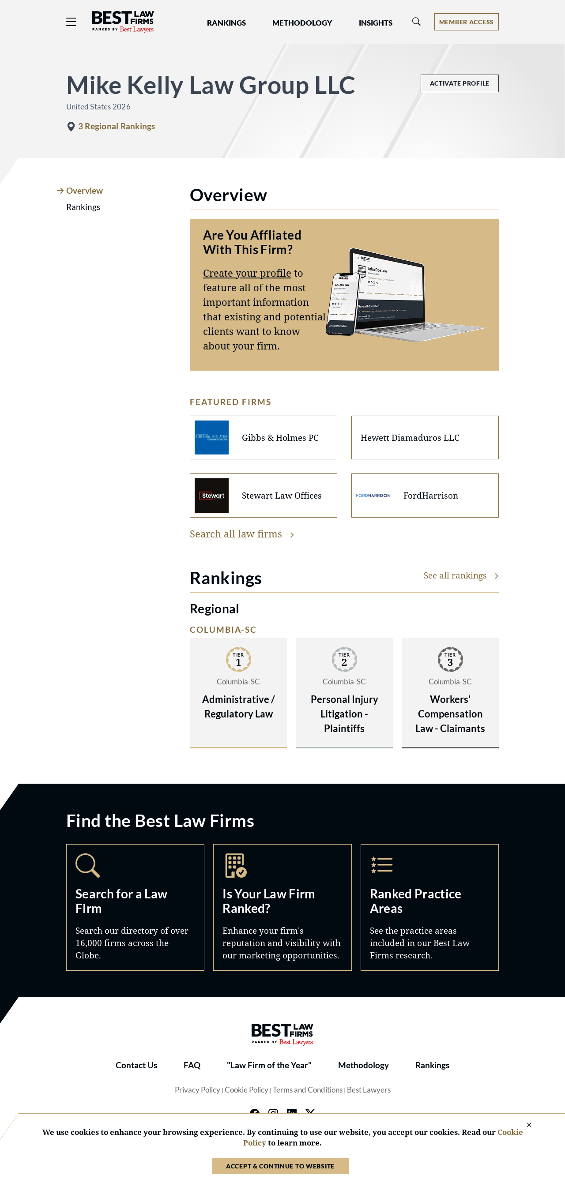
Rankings (432, 1065)
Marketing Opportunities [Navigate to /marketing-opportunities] (282, 907)
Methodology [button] (302, 23)
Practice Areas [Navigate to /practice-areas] (429, 907)
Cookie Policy (246, 1089)
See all (461, 575)
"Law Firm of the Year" (269, 1065)
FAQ (192, 1065)
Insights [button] (375, 23)
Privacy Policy (197, 1089)
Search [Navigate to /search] (135, 907)
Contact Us (136, 1065)
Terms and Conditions (308, 1089)
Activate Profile (460, 83)
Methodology (363, 1065)
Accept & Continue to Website (280, 1166)
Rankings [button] (226, 23)
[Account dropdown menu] (466, 21)
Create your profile (247, 272)
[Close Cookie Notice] (523, 1125)
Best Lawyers (369, 1089)
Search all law (242, 533)
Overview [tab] (84, 190)
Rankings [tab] (83, 207)
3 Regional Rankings (116, 126)
